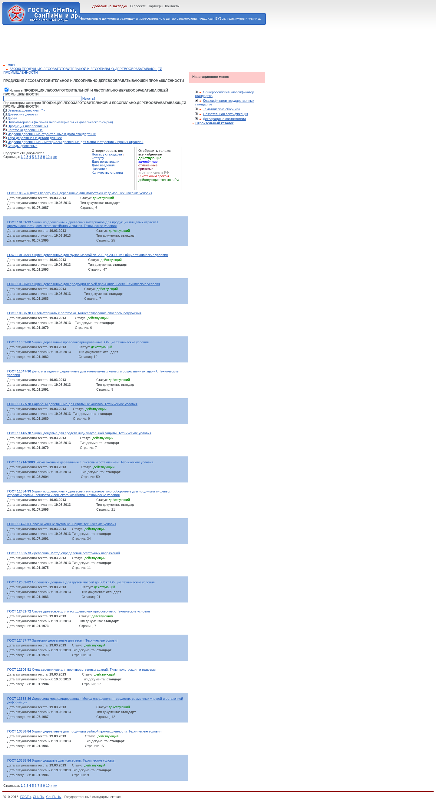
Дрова (12, 118)
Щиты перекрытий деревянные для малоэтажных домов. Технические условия (79, 193)
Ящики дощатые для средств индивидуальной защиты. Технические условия (79, 433)
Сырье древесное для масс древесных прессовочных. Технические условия (78, 611)
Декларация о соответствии (224, 119)
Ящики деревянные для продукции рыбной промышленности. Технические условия (84, 731)
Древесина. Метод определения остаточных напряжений (63, 553)
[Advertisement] (113, 41)
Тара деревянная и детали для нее (35, 138)
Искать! (88, 98)
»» (55, 157)
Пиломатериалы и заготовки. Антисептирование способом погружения (74, 313)
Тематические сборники (221, 109)
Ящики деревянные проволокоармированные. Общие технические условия (78, 342)
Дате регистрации (105, 161)
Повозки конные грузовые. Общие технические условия (61, 524)
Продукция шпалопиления (28, 126)
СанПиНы (53, 797)
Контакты (172, 6)
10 (47, 157)
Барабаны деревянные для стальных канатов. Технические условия (72, 404)
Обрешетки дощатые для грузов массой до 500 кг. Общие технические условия (81, 582)
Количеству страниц (107, 172)
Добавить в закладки (109, 6)
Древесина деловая (23, 114)
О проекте (138, 6)
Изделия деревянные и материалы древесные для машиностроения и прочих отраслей (75, 142)
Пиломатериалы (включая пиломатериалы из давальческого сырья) (60, 122)
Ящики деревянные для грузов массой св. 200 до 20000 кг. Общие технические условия (87, 255)
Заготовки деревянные (25, 130)
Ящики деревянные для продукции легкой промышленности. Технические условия (83, 284)
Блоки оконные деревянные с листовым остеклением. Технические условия (80, 462)
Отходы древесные (22, 146)
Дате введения (103, 165)
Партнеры (155, 6)
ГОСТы (25, 797)
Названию (99, 169)
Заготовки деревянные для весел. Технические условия (62, 640)
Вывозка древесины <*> (26, 110)
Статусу (98, 158)
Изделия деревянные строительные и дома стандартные (52, 134)
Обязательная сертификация (225, 114)
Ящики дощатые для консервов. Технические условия (61, 760)
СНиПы (38, 797)
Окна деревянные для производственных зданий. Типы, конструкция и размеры (81, 669)
